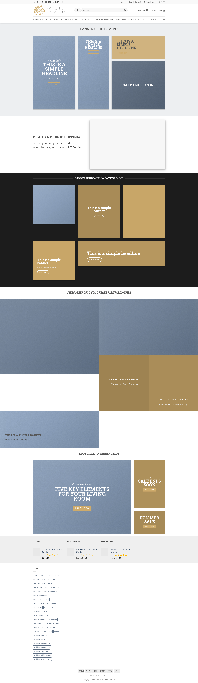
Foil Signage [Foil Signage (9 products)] (37, 587)
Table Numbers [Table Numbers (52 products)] (39, 627)
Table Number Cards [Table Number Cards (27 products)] (51, 623)
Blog (130, 2)
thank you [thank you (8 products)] (37, 631)
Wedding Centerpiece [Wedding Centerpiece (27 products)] (41, 635)
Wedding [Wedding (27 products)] (57, 631)
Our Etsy (141, 20)
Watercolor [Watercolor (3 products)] (47, 631)
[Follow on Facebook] (157, 2)
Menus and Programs (105, 20)
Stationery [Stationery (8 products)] (37, 623)
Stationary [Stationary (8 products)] (53, 619)
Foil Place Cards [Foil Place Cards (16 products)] (39, 583)
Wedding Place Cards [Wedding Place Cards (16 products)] (41, 651)
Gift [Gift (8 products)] (34, 591)
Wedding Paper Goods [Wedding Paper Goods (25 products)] (41, 647)
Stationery (121, 20)
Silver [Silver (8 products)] (45, 611)
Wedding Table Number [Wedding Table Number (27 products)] (42, 655)
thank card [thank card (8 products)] (51, 627)
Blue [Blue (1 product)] (35, 575)
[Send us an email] (164, 2)
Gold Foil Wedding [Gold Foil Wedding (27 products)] (40, 595)
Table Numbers (66, 20)
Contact (138, 2)
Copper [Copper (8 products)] (56, 575)
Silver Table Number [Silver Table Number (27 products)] (41, 615)
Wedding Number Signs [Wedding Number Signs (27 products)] (42, 643)
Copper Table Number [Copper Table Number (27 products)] (41, 579)
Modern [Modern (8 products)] (54, 603)
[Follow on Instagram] (159, 2)
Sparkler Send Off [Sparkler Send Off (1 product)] (40, 619)
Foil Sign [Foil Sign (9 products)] (50, 583)
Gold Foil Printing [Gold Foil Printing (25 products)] (50, 591)
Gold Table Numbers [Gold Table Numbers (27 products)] (41, 599)
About (123, 2)
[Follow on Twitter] (161, 2)
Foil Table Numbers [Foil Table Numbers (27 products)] (52, 587)
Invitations (38, 20)
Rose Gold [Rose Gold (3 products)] (37, 611)
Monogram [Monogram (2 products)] (37, 607)
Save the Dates (51, 20)
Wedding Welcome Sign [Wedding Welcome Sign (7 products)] (42, 659)
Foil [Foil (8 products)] (53, 579)
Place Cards (80, 20)
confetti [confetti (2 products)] (48, 575)
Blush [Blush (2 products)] (41, 575)
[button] (149, 2)
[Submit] (125, 10)
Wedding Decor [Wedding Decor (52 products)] (39, 639)
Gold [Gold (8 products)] (40, 591)
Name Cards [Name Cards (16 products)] (48, 607)
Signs (90, 20)
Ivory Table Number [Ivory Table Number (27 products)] (40, 603)
